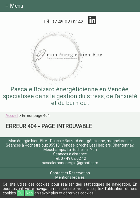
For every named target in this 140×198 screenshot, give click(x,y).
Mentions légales (70, 177)
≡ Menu (14, 6)
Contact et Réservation (70, 173)
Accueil (12, 115)
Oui (20, 193)
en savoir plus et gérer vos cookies (64, 193)
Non (29, 193)
